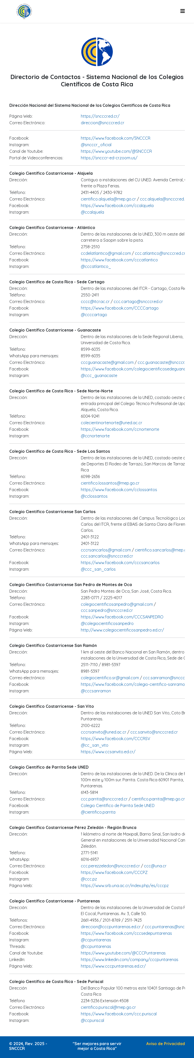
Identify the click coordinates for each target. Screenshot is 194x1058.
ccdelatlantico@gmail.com (106, 253)
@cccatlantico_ (96, 266)
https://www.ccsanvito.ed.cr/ (108, 751)
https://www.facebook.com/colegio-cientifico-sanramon (134, 684)
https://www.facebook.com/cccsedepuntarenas (126, 933)
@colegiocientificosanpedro (107, 623)
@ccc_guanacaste (99, 375)
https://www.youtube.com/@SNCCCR (116, 151)
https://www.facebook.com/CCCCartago (120, 308)
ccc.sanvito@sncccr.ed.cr (154, 732)
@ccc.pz (89, 878)
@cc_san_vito (94, 745)
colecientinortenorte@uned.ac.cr (111, 422)
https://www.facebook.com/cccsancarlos (120, 562)
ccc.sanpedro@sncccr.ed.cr (107, 610)
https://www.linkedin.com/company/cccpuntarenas (129, 959)
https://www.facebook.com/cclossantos (119, 489)
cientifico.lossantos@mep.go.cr (110, 483)
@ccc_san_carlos (98, 569)
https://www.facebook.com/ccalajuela (117, 205)
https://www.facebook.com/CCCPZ (114, 872)
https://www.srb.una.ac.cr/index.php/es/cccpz (125, 885)
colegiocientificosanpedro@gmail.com (117, 604)
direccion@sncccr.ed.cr (102, 122)
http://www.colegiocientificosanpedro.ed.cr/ (122, 630)
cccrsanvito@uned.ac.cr (103, 732)
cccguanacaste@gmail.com (107, 362)
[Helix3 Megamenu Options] (182, 11)
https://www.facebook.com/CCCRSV (115, 738)
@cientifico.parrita (98, 812)
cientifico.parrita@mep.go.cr (158, 798)
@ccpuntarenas (96, 939)
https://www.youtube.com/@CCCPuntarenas (123, 952)
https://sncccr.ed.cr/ (100, 116)
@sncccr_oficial (96, 144)
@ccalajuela (92, 212)
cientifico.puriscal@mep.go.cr (108, 1007)
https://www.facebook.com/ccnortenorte (120, 429)
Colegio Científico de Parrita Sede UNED (118, 805)
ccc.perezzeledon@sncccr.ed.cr (110, 865)
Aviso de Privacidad (165, 1043)
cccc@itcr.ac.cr (95, 301)
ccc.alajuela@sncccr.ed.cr (163, 198)
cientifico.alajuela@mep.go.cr (109, 198)
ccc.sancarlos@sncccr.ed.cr (107, 556)
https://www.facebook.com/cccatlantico (119, 259)
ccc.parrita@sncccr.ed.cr (105, 798)
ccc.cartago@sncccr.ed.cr (138, 301)
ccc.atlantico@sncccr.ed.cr (159, 253)
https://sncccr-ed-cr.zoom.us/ (109, 157)
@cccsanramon (96, 690)
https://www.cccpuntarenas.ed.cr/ (113, 966)
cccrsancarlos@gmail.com (106, 549)
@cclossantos (94, 496)
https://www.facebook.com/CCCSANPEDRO (122, 616)
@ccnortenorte (95, 435)
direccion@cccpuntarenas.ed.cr (111, 926)
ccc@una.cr (155, 865)
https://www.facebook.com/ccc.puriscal (119, 1013)
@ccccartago (94, 314)
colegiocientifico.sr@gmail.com (110, 677)
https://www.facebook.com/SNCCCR (115, 138)
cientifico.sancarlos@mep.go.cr (164, 549)
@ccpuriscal (92, 1020)
